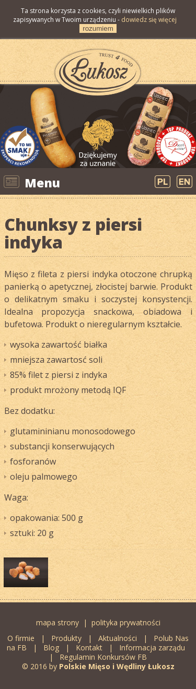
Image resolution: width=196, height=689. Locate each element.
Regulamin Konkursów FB (103, 657)
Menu (42, 182)
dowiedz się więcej (149, 19)
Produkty (66, 638)
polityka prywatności (125, 622)
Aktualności (117, 638)
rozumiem (98, 28)
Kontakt (89, 647)
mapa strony (57, 622)
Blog (52, 647)
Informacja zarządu (152, 647)
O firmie (20, 638)
